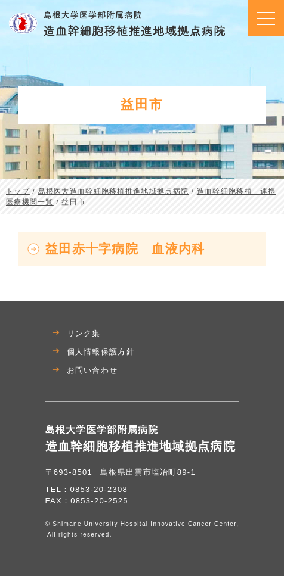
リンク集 (84, 333)
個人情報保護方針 (101, 351)
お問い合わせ (92, 370)
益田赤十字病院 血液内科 (125, 249)
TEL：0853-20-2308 (86, 489)
